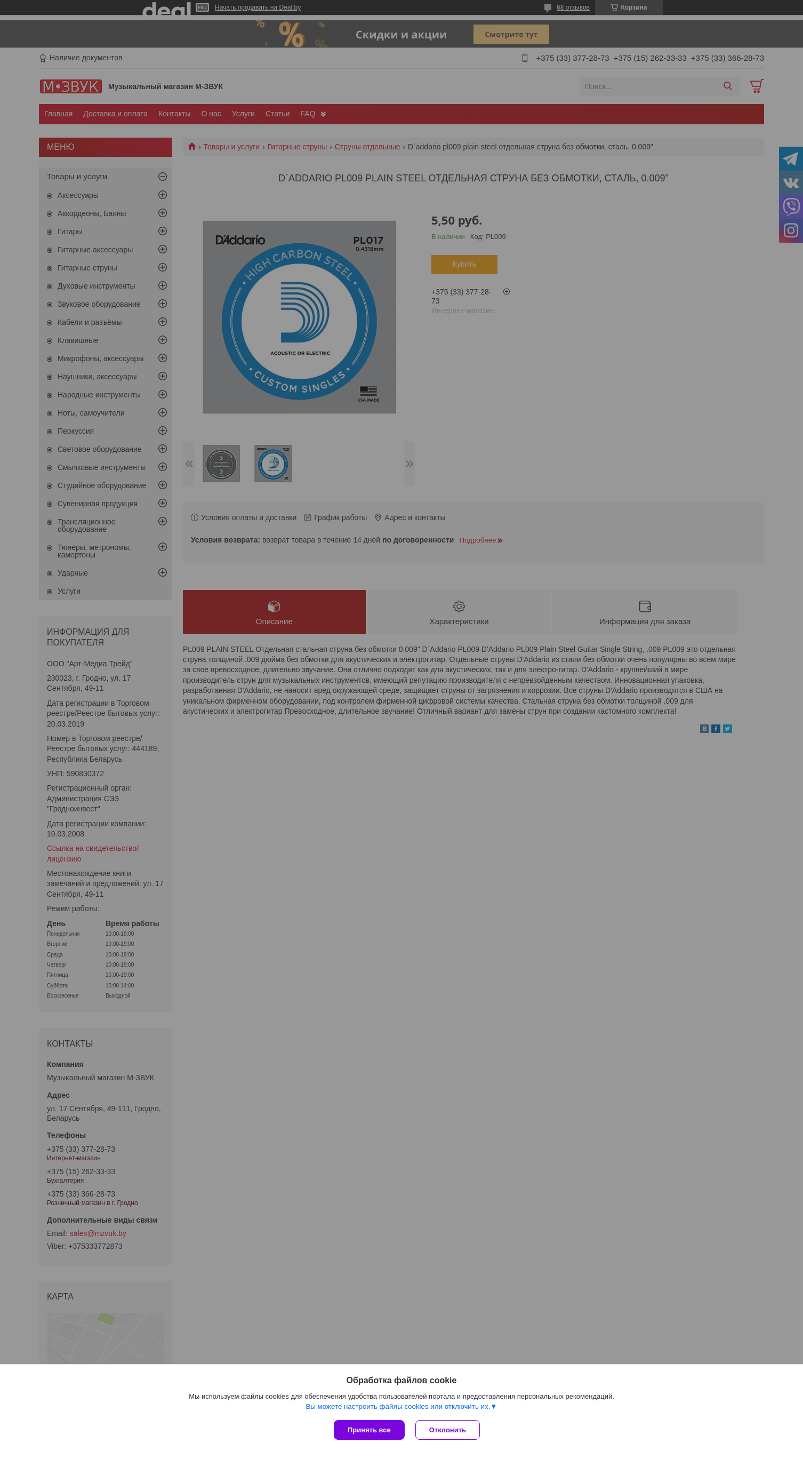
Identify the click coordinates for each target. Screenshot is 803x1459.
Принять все (369, 1430)
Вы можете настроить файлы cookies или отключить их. (398, 1406)
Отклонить (447, 1430)
